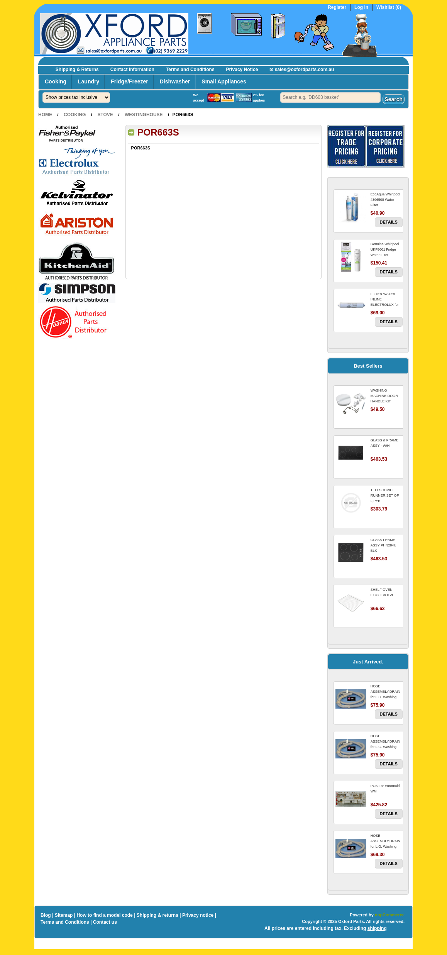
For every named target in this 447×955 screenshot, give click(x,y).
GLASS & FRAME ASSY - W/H (385, 443)
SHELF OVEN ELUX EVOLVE (382, 592)
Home (45, 114)
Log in (361, 7)
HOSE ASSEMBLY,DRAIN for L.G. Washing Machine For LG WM (385, 697)
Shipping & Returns (77, 69)
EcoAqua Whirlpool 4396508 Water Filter (385, 199)
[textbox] (330, 97)
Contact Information (132, 69)
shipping (377, 928)
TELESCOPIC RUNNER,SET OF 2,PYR (385, 495)
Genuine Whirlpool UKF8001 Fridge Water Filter (385, 249)
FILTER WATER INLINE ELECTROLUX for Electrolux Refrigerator (385, 304)
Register (337, 7)
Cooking (55, 81)
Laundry (88, 81)
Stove (105, 114)
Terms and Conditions (190, 69)
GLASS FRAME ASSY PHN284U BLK (383, 545)
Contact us (105, 922)
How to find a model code (104, 915)
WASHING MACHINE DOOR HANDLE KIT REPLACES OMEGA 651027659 (386, 401)
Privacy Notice (242, 69)
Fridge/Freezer (129, 81)
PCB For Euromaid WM (385, 788)
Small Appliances (223, 81)
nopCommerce (390, 915)
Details (389, 222)
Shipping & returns (157, 915)
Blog (46, 915)
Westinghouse (144, 114)
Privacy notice (197, 915)
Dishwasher (175, 81)
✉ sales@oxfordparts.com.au (301, 69)
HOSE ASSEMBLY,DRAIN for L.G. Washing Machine (385, 844)
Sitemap (64, 915)
